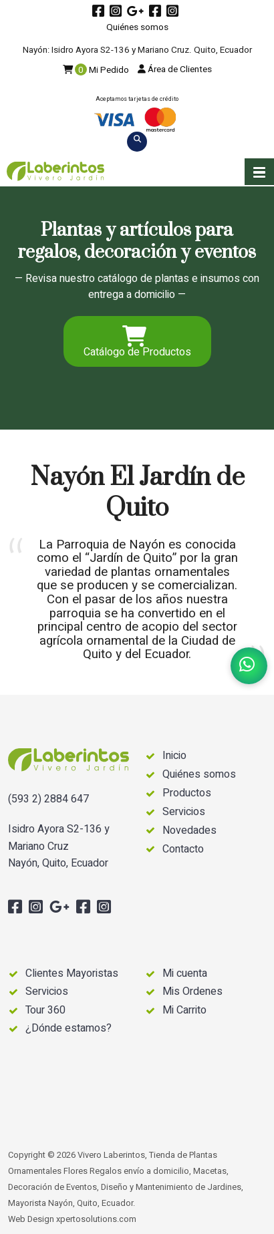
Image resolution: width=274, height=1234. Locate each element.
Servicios (183, 812)
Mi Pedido (96, 70)
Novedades (189, 831)
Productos (186, 793)
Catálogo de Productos (137, 342)
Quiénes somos (137, 27)
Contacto (183, 849)
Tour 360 (45, 1010)
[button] (259, 171)
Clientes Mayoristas (71, 973)
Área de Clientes (175, 69)
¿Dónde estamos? (68, 1028)
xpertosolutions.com (96, 1219)
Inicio (174, 756)
